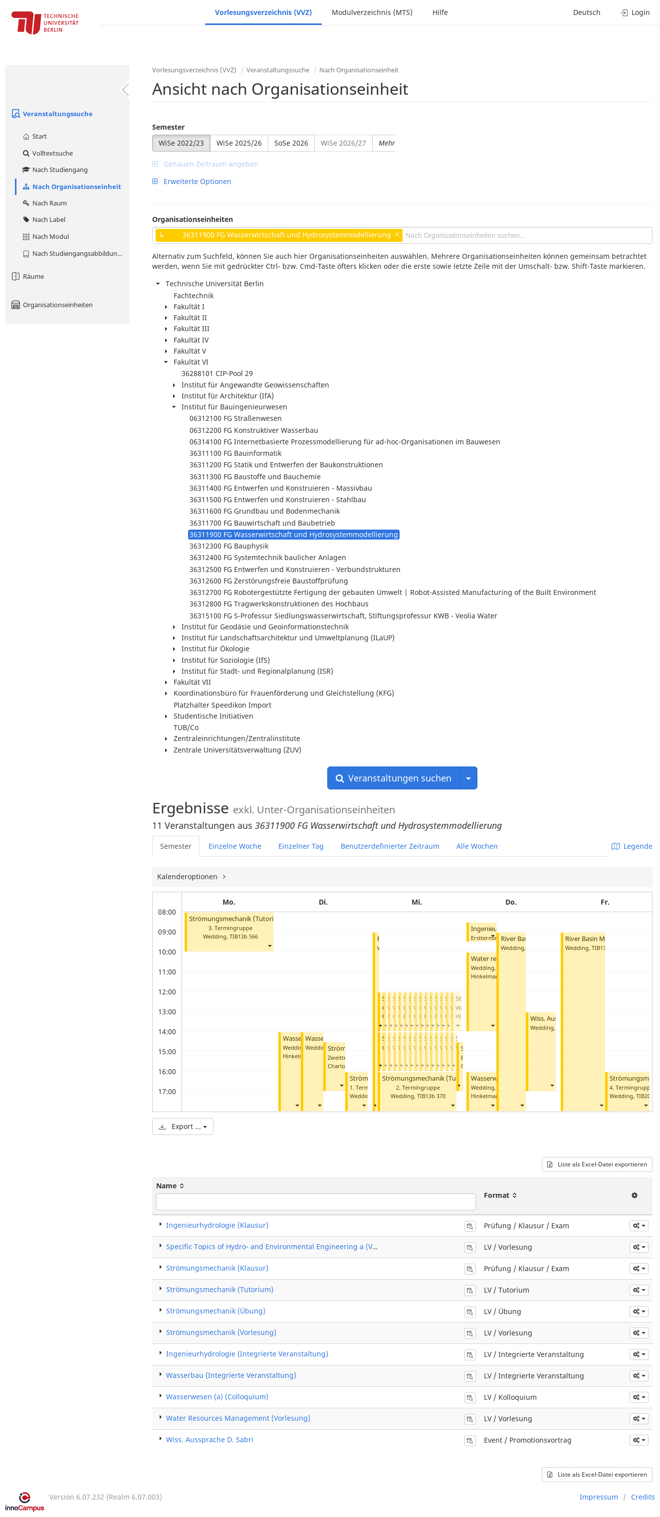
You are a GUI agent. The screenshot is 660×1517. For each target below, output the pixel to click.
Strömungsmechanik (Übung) (215, 1311)
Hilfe (440, 12)
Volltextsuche (47, 153)
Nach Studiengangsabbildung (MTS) (75, 253)
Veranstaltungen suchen (393, 778)
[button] (269, 946)
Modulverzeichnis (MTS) (372, 12)
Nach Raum (44, 202)
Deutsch (587, 12)
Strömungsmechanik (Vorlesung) (221, 1332)
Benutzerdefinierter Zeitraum (390, 846)
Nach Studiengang (54, 169)
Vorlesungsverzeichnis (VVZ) (263, 12)
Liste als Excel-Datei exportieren (597, 1164)
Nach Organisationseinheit (71, 186)
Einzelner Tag (301, 846)
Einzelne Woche (235, 846)
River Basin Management (602, 939)
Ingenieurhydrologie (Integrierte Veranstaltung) (247, 1353)
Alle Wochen (477, 846)
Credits (643, 1497)
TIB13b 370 (431, 1096)
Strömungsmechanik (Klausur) (217, 1268)
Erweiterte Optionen (191, 181)
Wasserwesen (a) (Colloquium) (217, 1396)
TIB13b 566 (243, 936)
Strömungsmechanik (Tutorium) (237, 919)
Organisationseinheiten (51, 304)
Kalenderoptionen (188, 876)
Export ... (183, 1126)
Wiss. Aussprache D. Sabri (209, 1439)
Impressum (599, 1497)
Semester (168, 127)
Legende (632, 846)
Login (635, 12)
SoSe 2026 (291, 143)
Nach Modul (45, 236)
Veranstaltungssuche (51, 113)
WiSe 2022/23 (181, 143)
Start (34, 136)
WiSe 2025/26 (239, 143)
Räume (27, 276)
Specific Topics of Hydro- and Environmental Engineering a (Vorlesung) (285, 1246)
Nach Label (43, 219)
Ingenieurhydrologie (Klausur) (217, 1225)
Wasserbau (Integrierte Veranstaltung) (231, 1375)
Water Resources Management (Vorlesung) (238, 1418)
